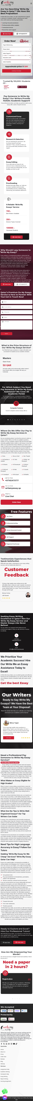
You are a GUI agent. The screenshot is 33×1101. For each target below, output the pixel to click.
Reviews (3, 1059)
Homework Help (5, 1074)
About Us (3, 1052)
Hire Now (8, 739)
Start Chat (6, 942)
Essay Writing (4, 1076)
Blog (2, 1061)
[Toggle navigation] (31, 3)
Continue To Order (16, 71)
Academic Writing (5, 1071)
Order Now (7, 34)
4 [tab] (15, 419)
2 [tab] (10, 419)
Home (2, 1049)
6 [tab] (20, 419)
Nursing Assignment (6, 1081)
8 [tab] (24, 419)
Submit (6, 333)
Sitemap (3, 1063)
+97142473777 (21, 34)
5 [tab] (17, 419)
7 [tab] (22, 419)
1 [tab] (8, 419)
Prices (2, 1054)
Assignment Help (5, 1069)
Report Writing (4, 1079)
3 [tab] (13, 419)
